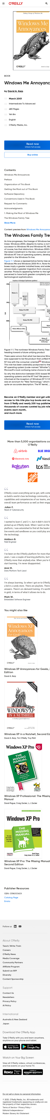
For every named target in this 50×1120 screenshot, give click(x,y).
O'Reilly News (9, 954)
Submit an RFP (10, 970)
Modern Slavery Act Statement (16, 1113)
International (10, 1014)
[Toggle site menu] (3, 3)
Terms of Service (10, 1107)
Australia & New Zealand (15, 1019)
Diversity (7, 974)
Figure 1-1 (9, 261)
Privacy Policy (9, 1001)
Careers (7, 950)
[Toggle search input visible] (46, 3)
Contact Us (8, 993)
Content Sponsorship (13, 979)
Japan (6, 1023)
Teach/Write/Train (12, 946)
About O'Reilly (11, 940)
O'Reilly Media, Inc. (18, 125)
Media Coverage (11, 958)
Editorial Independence (13, 1110)
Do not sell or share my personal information (22, 1094)
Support (8, 987)
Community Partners (13, 962)
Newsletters (8, 997)
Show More (9, 223)
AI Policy (7, 1005)
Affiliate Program (11, 966)
